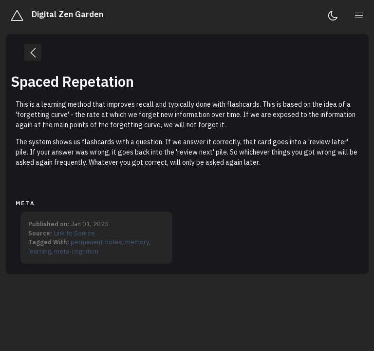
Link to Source (74, 233)
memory (137, 242)
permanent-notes (96, 242)
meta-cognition (76, 251)
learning (39, 251)
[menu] (359, 15)
